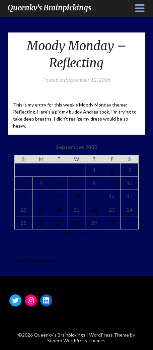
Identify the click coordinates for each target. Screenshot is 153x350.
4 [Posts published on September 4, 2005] (23, 183)
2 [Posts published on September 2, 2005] (111, 170)
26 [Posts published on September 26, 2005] (41, 223)
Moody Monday (95, 105)
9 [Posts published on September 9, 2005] (111, 183)
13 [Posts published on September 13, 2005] (59, 196)
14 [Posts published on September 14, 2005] (76, 196)
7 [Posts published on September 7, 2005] (76, 183)
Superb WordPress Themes (76, 340)
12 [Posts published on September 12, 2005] (41, 196)
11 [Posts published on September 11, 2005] (23, 196)
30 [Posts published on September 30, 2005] (112, 223)
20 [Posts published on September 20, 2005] (59, 210)
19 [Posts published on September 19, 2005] (41, 210)
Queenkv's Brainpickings (49, 7)
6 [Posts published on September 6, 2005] (58, 183)
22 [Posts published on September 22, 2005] (94, 210)
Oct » (84, 233)
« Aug (69, 233)
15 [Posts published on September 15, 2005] (94, 196)
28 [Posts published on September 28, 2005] (76, 223)
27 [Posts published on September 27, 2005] (59, 223)
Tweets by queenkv (35, 260)
